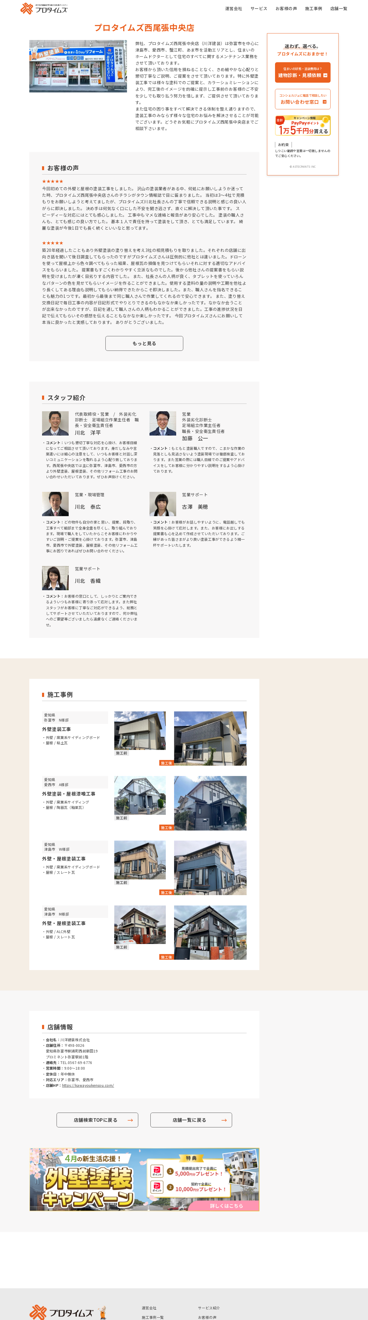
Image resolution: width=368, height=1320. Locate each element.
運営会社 (233, 8)
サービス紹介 (209, 1251)
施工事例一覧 (153, 1260)
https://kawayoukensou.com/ (88, 1085)
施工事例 (313, 8)
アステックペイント (158, 1279)
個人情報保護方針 (212, 1279)
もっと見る (144, 343)
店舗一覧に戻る (190, 1119)
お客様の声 (286, 8)
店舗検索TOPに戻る (96, 1119)
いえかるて (151, 1270)
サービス (259, 8)
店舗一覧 (339, 8)
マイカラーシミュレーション (222, 1270)
